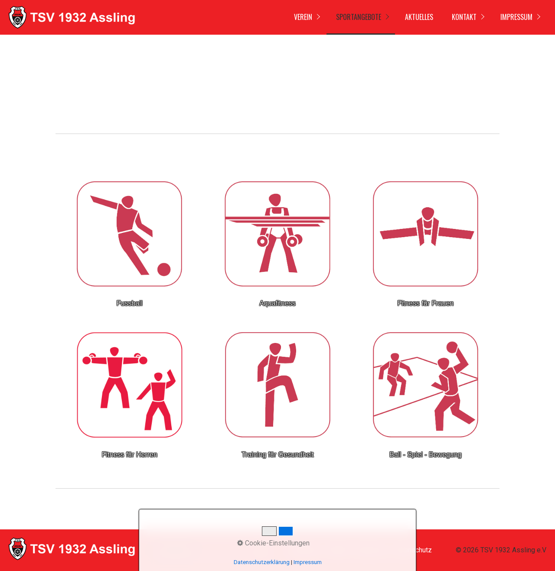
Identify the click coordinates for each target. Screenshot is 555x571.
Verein (303, 17)
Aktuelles (419, 17)
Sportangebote (358, 17)
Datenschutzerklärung (262, 562)
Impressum (516, 17)
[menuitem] (305, 17)
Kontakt (464, 17)
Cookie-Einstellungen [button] (273, 543)
